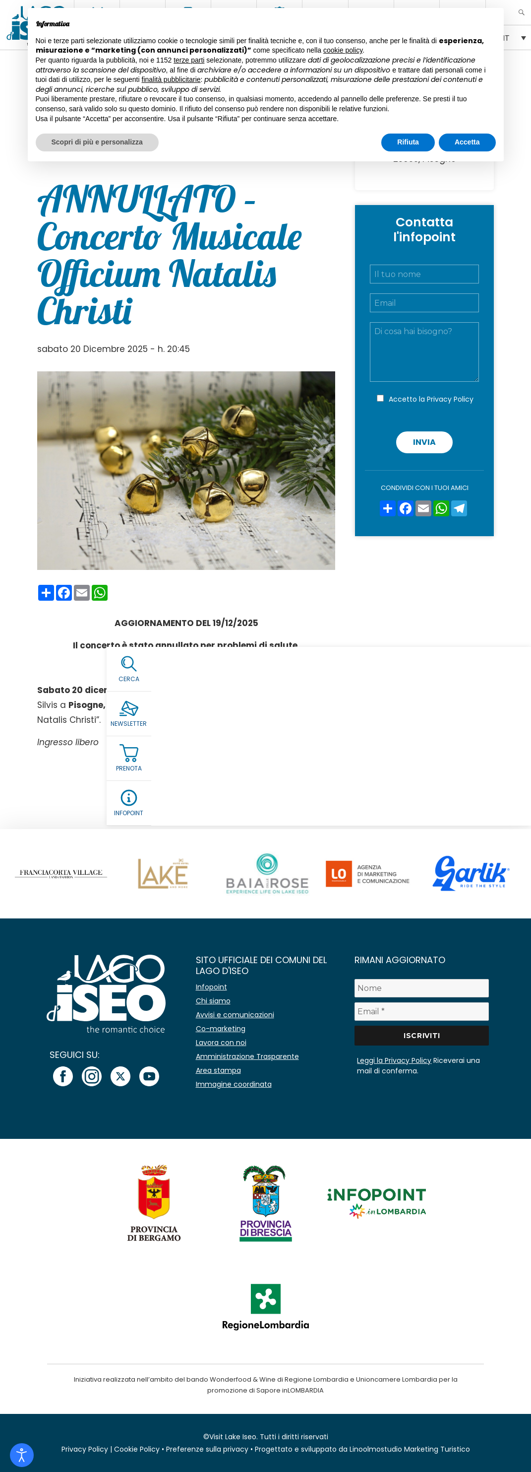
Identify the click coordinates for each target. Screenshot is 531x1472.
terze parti (189, 60)
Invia (424, 442)
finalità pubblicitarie (171, 79)
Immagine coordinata (234, 1084)
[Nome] (421, 988)
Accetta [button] (467, 142)
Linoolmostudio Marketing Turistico (410, 1449)
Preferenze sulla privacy (207, 1449)
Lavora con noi (221, 1043)
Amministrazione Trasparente (247, 1056)
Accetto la (431, 399)
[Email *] (421, 1011)
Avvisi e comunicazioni (235, 1015)
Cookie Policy (137, 1449)
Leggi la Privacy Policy (394, 1060)
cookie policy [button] (342, 50)
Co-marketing (220, 1029)
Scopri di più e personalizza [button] (97, 142)
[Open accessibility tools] (22, 1455)
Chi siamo (213, 1001)
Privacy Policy (450, 399)
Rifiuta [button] (408, 142)
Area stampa (218, 1070)
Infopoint (211, 987)
